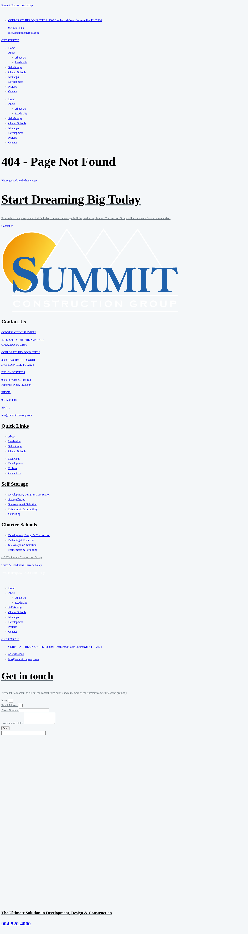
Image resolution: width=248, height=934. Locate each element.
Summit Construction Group (17, 5)
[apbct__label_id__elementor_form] (23, 735)
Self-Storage (15, 67)
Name (5, 700)
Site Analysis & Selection (22, 504)
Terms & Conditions (12, 565)
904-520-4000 (9, 399)
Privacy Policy (34, 565)
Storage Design (16, 499)
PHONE (6, 392)
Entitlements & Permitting (22, 509)
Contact (12, 91)
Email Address (9, 705)
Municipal (14, 76)
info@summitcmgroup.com (16, 415)
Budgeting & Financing (21, 540)
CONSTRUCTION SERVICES (18, 332)
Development (15, 81)
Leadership (21, 62)
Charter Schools (17, 72)
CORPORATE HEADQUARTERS (20, 352)
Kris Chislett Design (34, 572)
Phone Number (10, 710)
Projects (12, 86)
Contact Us (14, 473)
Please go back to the (19, 180)
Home (11, 47)
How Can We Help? (12, 725)
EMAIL (5, 407)
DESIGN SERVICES (13, 372)
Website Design (10, 572)
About (11, 52)
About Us (20, 57)
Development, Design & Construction (29, 494)
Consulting (14, 513)
